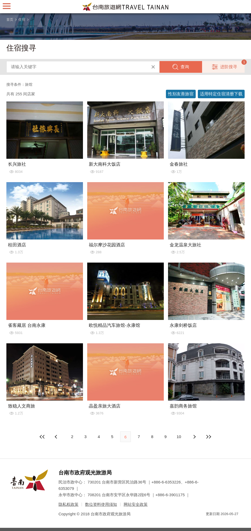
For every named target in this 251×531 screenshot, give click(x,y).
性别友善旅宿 (181, 94)
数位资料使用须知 (101, 504)
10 (179, 436)
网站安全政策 (136, 504)
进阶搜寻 (228, 67)
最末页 (208, 436)
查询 (185, 67)
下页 (56, 436)
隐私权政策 (68, 504)
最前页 (42, 436)
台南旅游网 (125, 6)
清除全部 (153, 67)
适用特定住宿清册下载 (221, 94)
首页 (9, 20)
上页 (194, 436)
